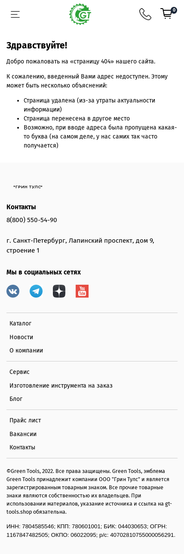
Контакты (22, 447)
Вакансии (23, 434)
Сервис (19, 372)
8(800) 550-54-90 (31, 220)
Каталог (20, 323)
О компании (26, 350)
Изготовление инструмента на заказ (61, 385)
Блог (15, 399)
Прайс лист (25, 420)
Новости (21, 337)
